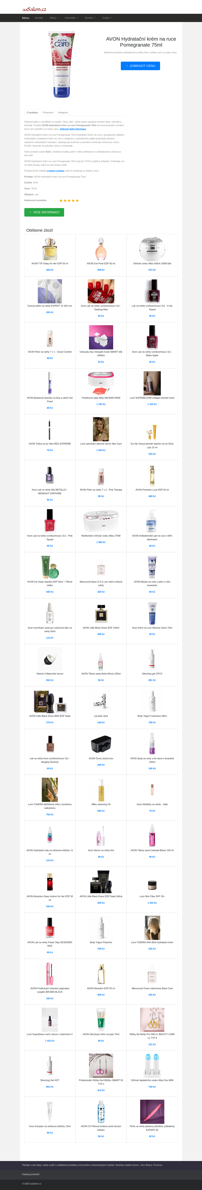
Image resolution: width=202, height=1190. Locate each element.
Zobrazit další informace (73, 129)
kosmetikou (85, 1165)
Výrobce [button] (89, 18)
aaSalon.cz (35, 1183)
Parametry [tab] (48, 112)
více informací (46, 212)
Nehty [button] (53, 18)
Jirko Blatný (146, 1165)
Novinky (39, 18)
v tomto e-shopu (55, 171)
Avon (146, 52)
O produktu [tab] (32, 112)
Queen (135, 1165)
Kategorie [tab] (63, 112)
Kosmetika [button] (70, 18)
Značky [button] (106, 18)
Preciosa (157, 1165)
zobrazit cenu (142, 66)
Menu (25, 17)
